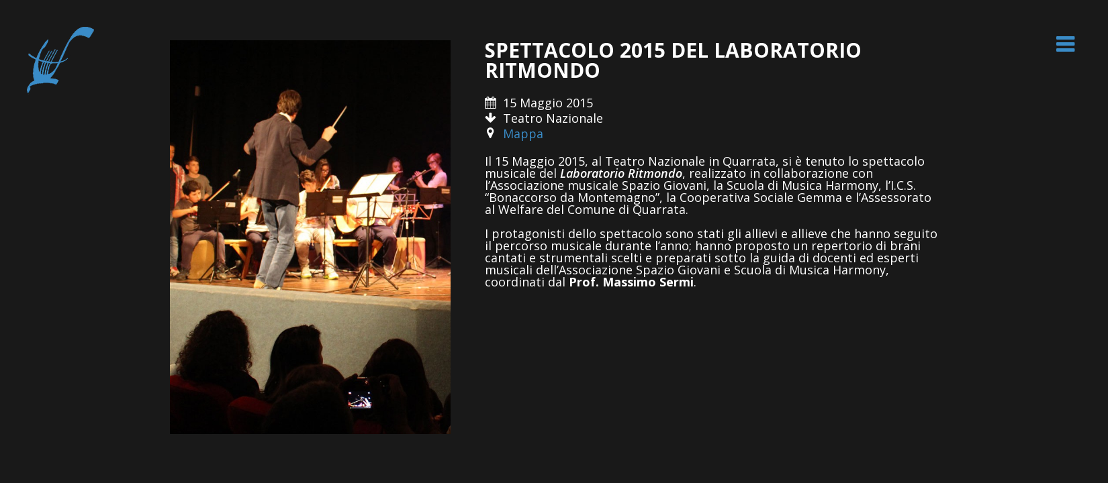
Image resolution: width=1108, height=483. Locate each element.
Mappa (523, 133)
